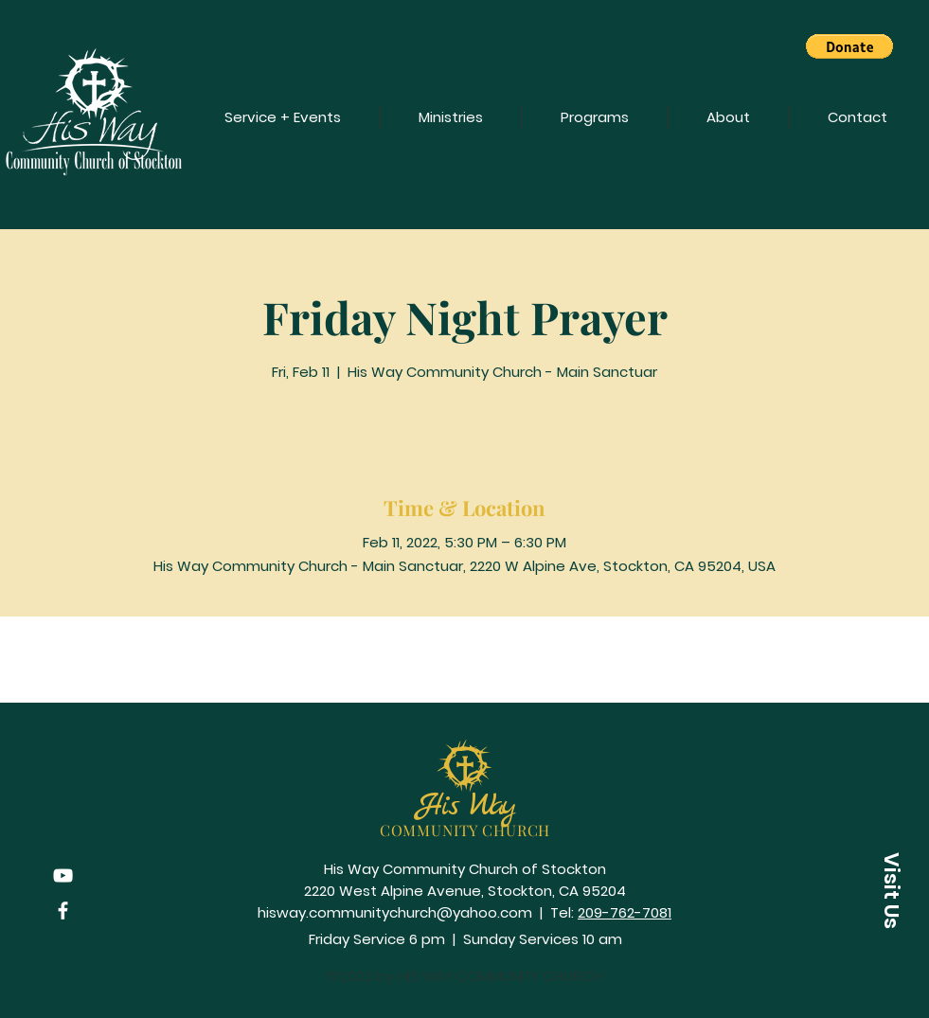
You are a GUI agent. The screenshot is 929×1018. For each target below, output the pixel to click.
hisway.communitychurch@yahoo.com (395, 912)
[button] (849, 46)
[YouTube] (63, 875)
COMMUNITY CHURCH (465, 830)
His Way (465, 806)
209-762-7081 (624, 912)
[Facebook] (63, 910)
